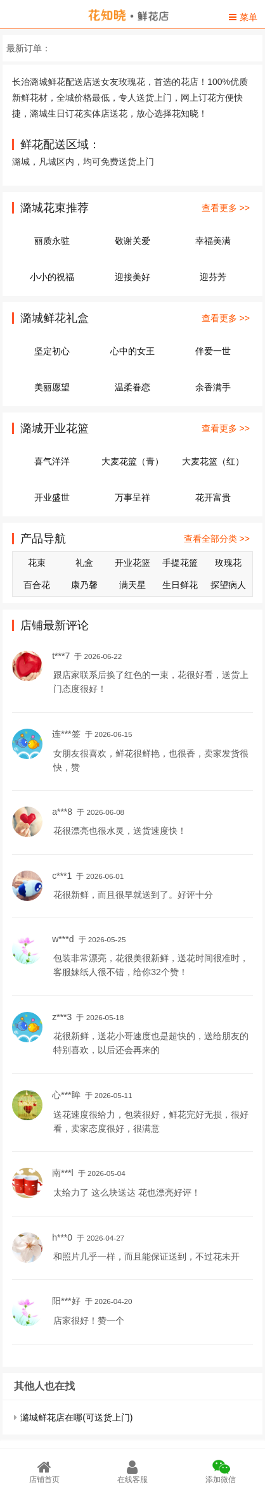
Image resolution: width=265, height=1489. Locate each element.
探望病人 (228, 585)
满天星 (132, 585)
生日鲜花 (180, 585)
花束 (37, 563)
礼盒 (84, 563)
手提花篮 (180, 563)
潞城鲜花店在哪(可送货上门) (76, 1417)
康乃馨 (84, 585)
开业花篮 (132, 563)
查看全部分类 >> (217, 539)
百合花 (36, 585)
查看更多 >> (226, 208)
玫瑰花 (228, 563)
